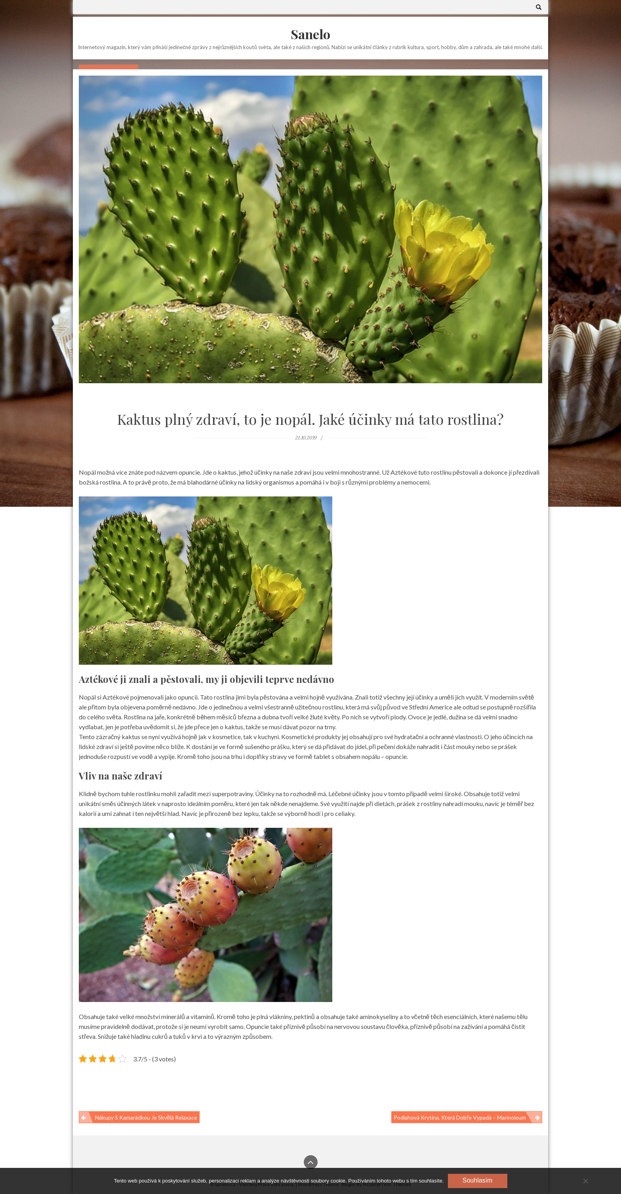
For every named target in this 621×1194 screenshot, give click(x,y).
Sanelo (310, 33)
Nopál (87, 697)
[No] (585, 1181)
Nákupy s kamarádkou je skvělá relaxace (146, 1117)
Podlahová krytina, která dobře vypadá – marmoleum (460, 1117)
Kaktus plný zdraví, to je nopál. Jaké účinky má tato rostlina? (310, 418)
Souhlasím (478, 1180)
